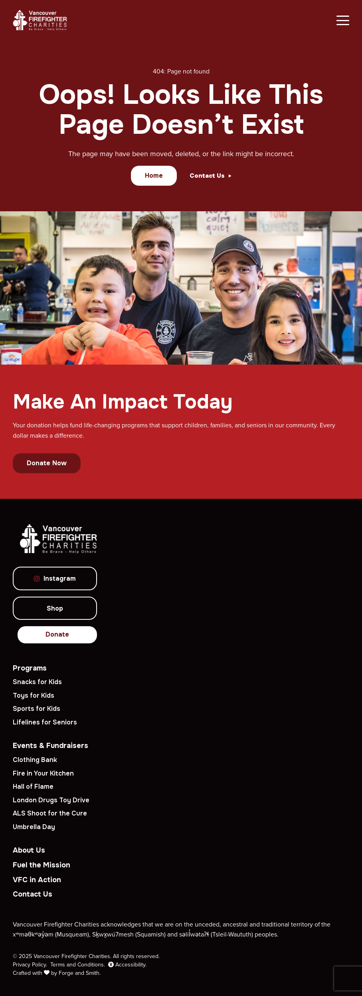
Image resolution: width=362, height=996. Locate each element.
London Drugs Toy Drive (51, 800)
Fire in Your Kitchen (43, 773)
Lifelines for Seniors (45, 722)
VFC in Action (37, 879)
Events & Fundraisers (50, 745)
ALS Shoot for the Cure (50, 813)
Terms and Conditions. (77, 964)
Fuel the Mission (41, 865)
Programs (30, 668)
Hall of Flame (33, 786)
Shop (55, 608)
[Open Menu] (342, 20)
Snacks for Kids (37, 682)
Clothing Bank (35, 760)
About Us (29, 850)
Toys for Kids (33, 695)
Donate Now (47, 463)
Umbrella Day (34, 827)
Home (154, 175)
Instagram (55, 578)
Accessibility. (127, 964)
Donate (57, 634)
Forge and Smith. (80, 973)
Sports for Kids (36, 708)
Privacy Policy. (30, 964)
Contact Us (32, 894)
